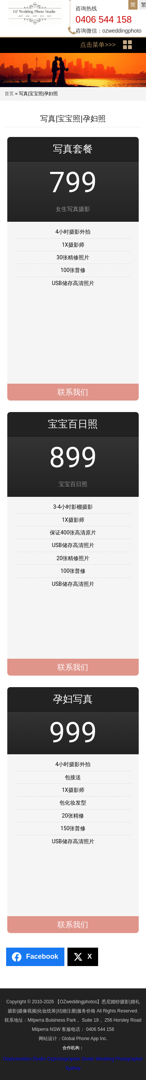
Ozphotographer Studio (71, 1059)
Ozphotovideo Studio (24, 1059)
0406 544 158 (103, 19)
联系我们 (72, 392)
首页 (9, 93)
